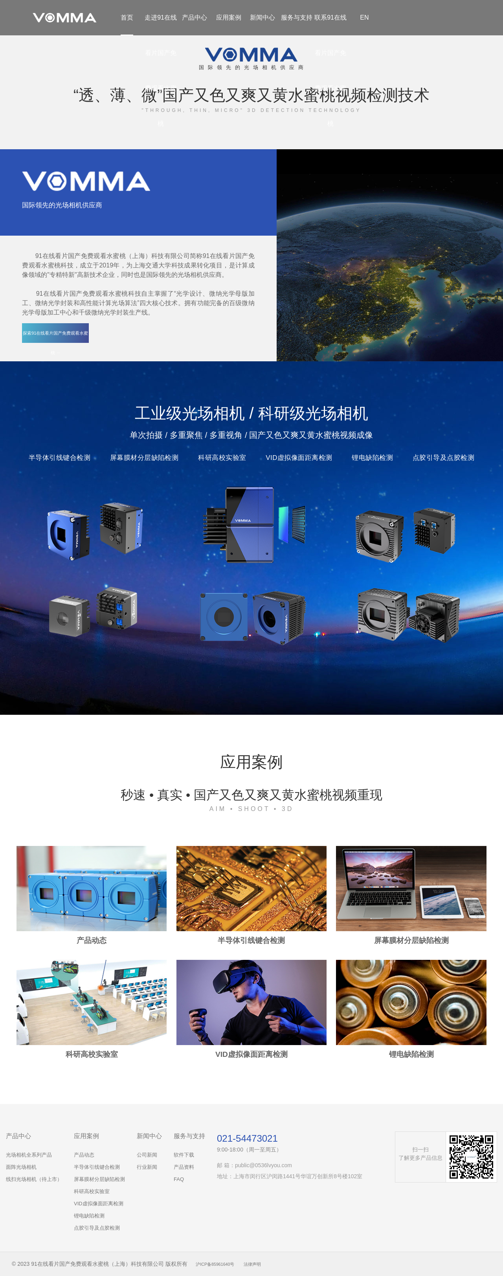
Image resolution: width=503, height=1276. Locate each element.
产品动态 (84, 1155)
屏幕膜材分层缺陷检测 (99, 1179)
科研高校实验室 (92, 1191)
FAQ (179, 1179)
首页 (127, 17)
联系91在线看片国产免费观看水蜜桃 (330, 70)
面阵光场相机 (21, 1167)
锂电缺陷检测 (89, 1216)
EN (364, 17)
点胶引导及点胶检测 (97, 1228)
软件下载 (184, 1155)
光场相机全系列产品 (29, 1155)
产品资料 (184, 1167)
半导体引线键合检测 (97, 1167)
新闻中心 (262, 17)
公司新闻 (147, 1155)
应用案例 (228, 17)
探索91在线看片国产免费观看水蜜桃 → (55, 336)
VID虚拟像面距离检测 (98, 1203)
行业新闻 (147, 1167)
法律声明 (266, 1264)
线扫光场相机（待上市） (34, 1179)
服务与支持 (296, 17)
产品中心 (194, 17)
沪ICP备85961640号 (221, 1264)
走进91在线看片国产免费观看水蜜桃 (161, 70)
